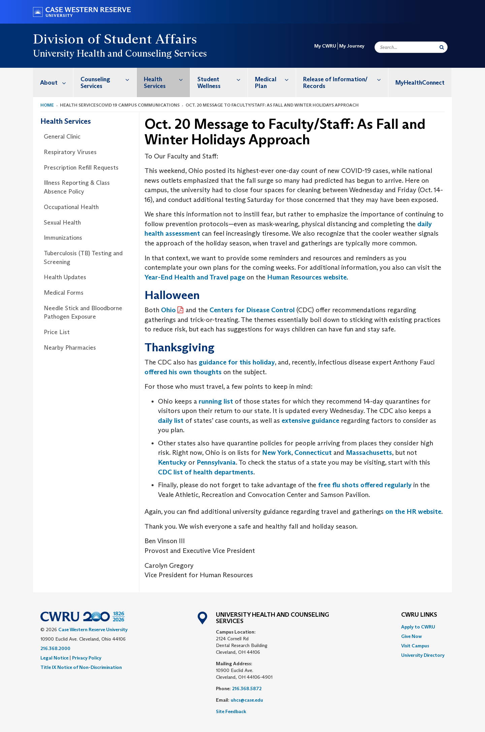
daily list (171, 420)
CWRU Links (419, 615)
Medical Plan (275, 79)
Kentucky (172, 462)
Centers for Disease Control (252, 310)
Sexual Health (62, 222)
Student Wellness (222, 79)
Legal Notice (54, 658)
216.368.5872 (247, 688)
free (324, 485)
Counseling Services (108, 79)
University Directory (423, 655)
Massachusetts (369, 452)
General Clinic (62, 136)
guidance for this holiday (237, 362)
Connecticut (313, 452)
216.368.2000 (55, 648)
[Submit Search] (442, 47)
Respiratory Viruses (70, 152)
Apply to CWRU (418, 627)
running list (216, 401)
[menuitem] (53, 82)
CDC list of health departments (205, 472)
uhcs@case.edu (247, 700)
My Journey (351, 46)
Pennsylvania (216, 462)
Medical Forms (64, 292)
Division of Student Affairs (115, 38)
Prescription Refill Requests (81, 167)
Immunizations (63, 237)
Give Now (411, 636)
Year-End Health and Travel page (194, 277)
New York (276, 452)
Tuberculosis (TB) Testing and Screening (83, 258)
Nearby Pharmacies (70, 347)
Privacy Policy (86, 658)
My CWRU (325, 46)
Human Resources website (307, 277)
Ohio (168, 310)
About (56, 82)
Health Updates (65, 277)
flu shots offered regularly (371, 485)
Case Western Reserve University (93, 629)
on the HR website (413, 511)
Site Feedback (231, 711)
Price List (57, 332)
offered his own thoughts (183, 372)
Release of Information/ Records (345, 79)
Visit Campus (415, 646)
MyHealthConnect (420, 82)
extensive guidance (310, 420)
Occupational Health (71, 207)
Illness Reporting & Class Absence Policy (77, 187)
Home (47, 105)
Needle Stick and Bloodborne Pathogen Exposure (83, 312)
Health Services (167, 79)
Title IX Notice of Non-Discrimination (81, 667)
